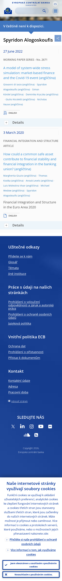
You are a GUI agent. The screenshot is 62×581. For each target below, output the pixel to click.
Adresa (13, 386)
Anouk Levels (33, 180)
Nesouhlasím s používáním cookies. (34, 574)
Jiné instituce (17, 274)
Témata (13, 268)
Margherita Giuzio (13, 175)
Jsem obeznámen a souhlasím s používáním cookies (33, 565)
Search (44, 11)
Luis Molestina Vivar (14, 185)
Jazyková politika (19, 323)
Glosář (12, 262)
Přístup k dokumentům (24, 358)
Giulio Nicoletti (14, 99)
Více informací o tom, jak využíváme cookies (33, 552)
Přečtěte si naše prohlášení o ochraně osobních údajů (33, 542)
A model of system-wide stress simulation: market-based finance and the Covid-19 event (29, 73)
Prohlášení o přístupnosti (25, 352)
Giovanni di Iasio (12, 84)
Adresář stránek (19, 401)
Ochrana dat (16, 346)
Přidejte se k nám (20, 256)
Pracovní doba (18, 392)
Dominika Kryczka (35, 94)
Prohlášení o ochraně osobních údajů (30, 316)
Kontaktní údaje (19, 381)
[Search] (29, 11)
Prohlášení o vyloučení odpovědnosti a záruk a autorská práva (31, 305)
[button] (55, 3)
